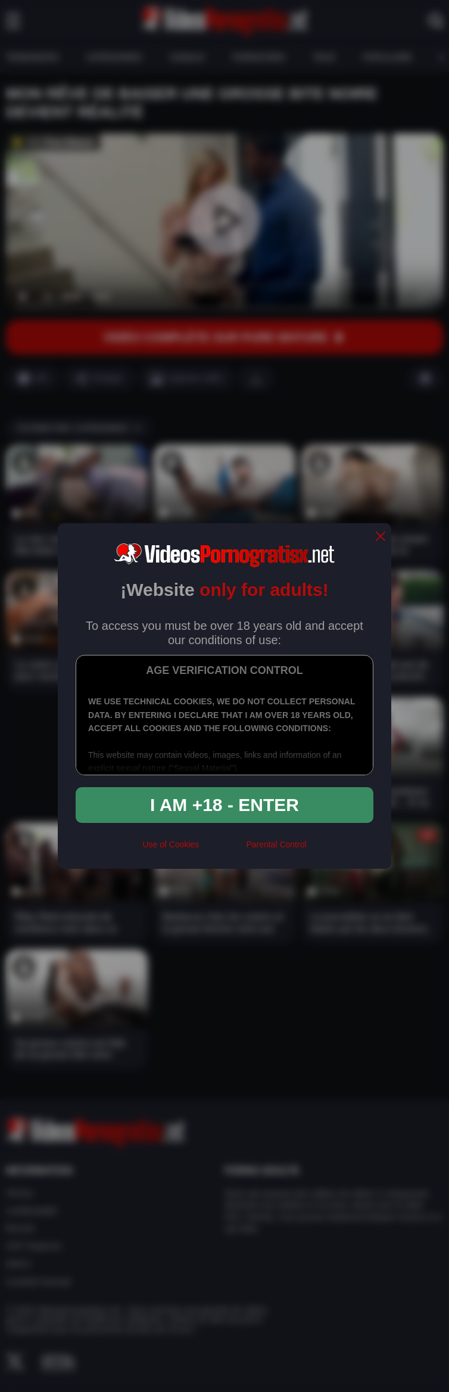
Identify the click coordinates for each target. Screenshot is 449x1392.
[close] (380, 537)
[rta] (222, 850)
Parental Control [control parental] (276, 844)
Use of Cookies (170, 844)
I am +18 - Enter (224, 805)
